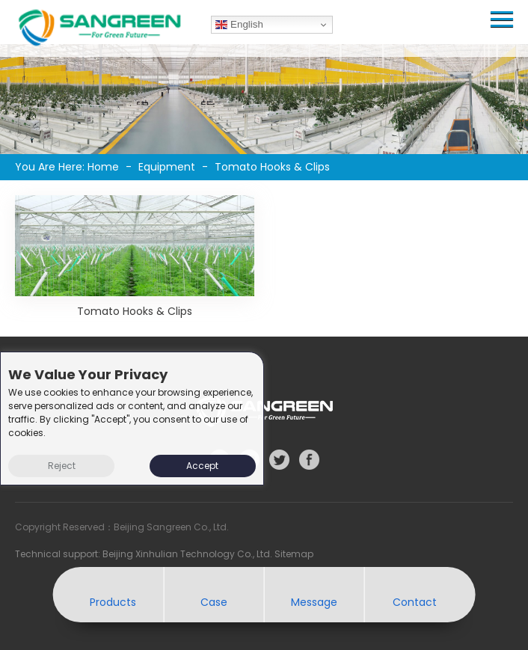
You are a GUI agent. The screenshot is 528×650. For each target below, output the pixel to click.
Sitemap (293, 554)
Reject (62, 465)
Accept (202, 465)
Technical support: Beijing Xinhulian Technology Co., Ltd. (144, 554)
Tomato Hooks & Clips (134, 311)
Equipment (166, 166)
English (239, 25)
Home (103, 166)
